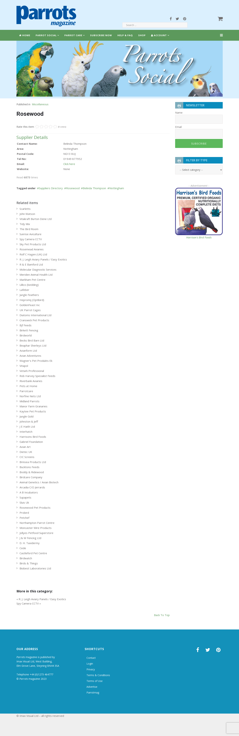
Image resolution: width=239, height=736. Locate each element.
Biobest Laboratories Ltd (35, 568)
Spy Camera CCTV (31, 239)
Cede (23, 548)
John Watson (27, 214)
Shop (142, 35)
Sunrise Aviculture (30, 234)
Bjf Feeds (25, 325)
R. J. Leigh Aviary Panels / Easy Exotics (43, 259)
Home (24, 35)
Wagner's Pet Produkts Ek (36, 360)
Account (159, 35)
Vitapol (24, 366)
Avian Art (25, 447)
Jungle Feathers (29, 295)
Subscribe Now (101, 35)
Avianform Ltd (28, 350)
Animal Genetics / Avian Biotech (39, 482)
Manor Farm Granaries (33, 406)
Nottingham (116, 188)
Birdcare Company (31, 477)
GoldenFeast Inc (30, 305)
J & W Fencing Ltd (30, 538)
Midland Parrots (29, 401)
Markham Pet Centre (32, 279)
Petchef (24, 517)
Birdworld (26, 335)
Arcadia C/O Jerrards (32, 487)
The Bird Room (29, 229)
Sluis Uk (24, 502)
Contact (91, 657)
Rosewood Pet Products (35, 507)
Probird (24, 512)
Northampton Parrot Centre (37, 523)
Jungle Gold (26, 416)
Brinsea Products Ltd (33, 462)
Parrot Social (46, 35)
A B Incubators (29, 492)
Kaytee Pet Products (33, 411)
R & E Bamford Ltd (31, 264)
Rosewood (73, 188)
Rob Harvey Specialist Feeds (37, 376)
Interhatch (26, 431)
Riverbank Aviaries (31, 381)
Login (89, 663)
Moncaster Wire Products (36, 528)
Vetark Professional (32, 371)
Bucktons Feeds (29, 467)
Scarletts (25, 209)
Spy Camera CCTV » (28, 603)
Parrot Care (73, 35)
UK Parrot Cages (30, 310)
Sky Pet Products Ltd (33, 244)
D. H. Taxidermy (30, 543)
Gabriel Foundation (31, 442)
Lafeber (24, 290)
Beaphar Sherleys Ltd (33, 345)
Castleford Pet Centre (33, 553)
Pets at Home (28, 386)
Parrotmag (92, 692)
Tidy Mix (25, 224)
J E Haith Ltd (27, 426)
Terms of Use (94, 681)
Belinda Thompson (94, 188)
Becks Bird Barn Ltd (32, 340)
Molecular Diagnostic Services (38, 269)
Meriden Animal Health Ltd (36, 274)
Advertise (91, 686)
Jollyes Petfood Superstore (36, 533)
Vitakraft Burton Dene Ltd (36, 219)
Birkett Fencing (29, 330)
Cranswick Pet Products (34, 320)
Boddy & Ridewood (32, 472)
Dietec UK (26, 452)
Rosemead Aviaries (32, 249)
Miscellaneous (40, 104)
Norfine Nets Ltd (30, 396)
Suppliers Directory (51, 188)
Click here (69, 164)
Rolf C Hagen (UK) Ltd (33, 254)
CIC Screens (27, 457)
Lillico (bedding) (29, 285)
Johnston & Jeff (29, 421)
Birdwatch (26, 558)
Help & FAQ (125, 35)
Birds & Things (29, 563)
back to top (162, 615)
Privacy (90, 669)
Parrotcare (26, 391)
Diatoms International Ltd (35, 315)
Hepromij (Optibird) (32, 300)
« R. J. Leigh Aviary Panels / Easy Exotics (41, 599)
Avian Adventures (30, 355)
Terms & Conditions (98, 675)
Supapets (25, 497)
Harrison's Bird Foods (198, 237)
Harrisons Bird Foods (33, 436)
